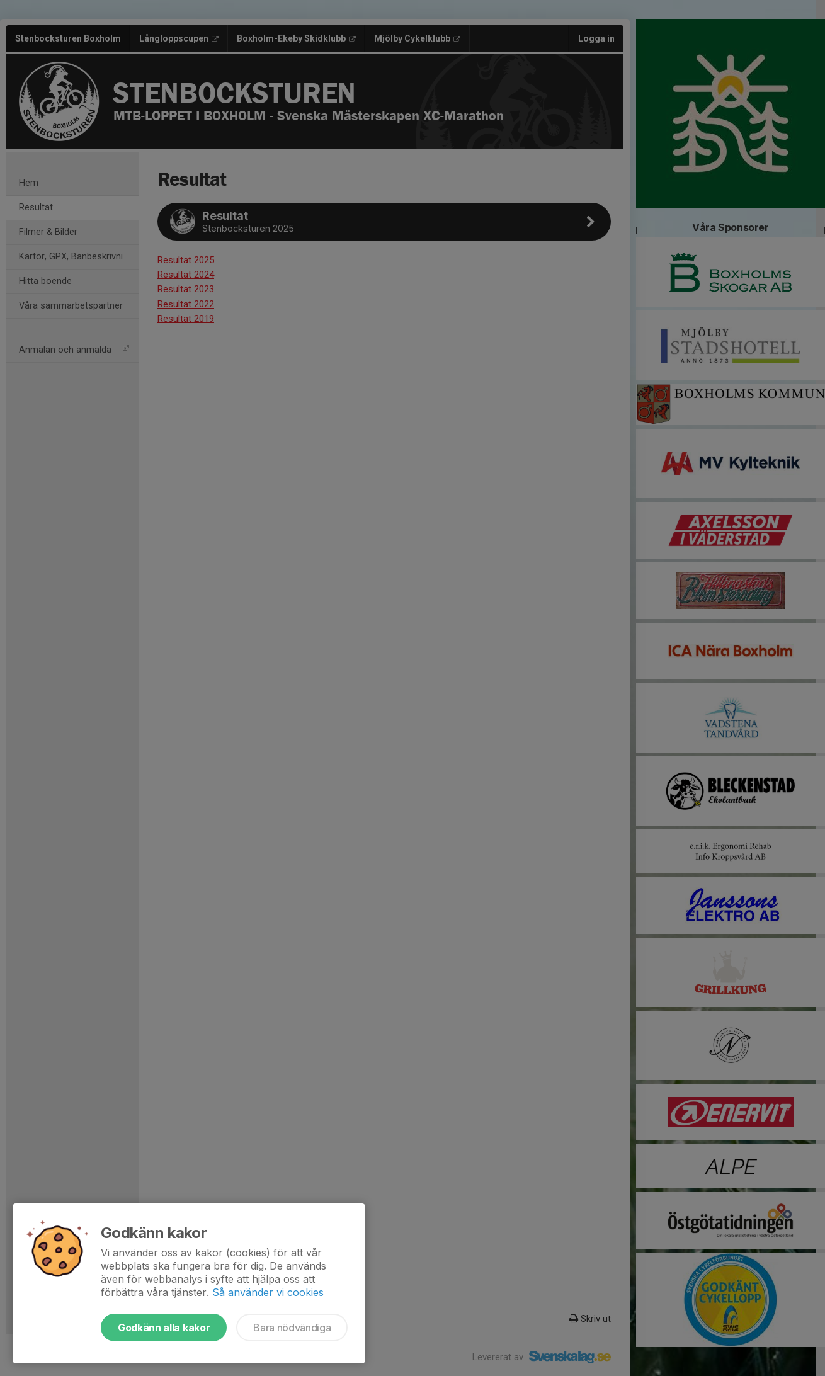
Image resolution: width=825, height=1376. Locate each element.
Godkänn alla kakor (164, 1327)
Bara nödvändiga (292, 1327)
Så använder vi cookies (268, 1292)
